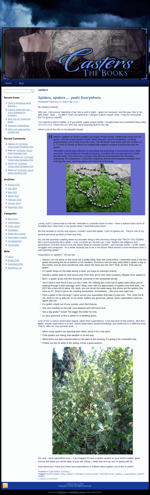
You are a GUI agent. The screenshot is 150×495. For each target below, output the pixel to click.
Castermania (14, 222)
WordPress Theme (77, 492)
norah (75, 101)
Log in (11, 257)
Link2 (75, 484)
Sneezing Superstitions (18, 125)
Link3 (81, 484)
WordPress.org (15, 268)
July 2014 (12, 188)
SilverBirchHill (45, 124)
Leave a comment (49, 478)
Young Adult (13, 245)
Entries (13, 260)
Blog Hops (12, 219)
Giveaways (13, 230)
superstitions (130, 474)
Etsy (63, 474)
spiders (118, 474)
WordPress (62, 492)
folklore (70, 474)
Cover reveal (14, 226)
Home (8, 83)
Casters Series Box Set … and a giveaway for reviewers (20, 113)
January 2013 (14, 203)
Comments (15, 264)
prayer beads (91, 474)
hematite (79, 474)
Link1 (69, 484)
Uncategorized (14, 241)
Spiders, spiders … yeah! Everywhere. (69, 98)
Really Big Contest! (17, 234)
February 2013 (15, 199)
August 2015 (14, 185)
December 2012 (15, 207)
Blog (21, 83)
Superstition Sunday (17, 237)
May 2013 (12, 192)
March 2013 (13, 196)
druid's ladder (53, 474)
